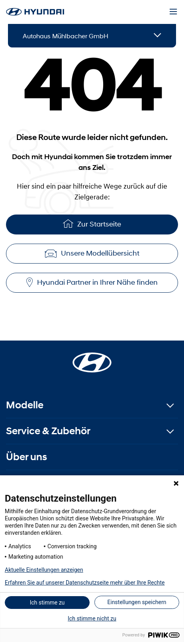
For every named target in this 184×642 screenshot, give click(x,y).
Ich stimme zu (47, 602)
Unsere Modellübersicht (92, 253)
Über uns (26, 457)
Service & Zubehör (48, 431)
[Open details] (157, 35)
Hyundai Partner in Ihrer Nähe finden (92, 283)
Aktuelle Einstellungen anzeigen (44, 570)
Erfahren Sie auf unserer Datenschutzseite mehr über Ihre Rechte (84, 582)
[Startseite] (92, 357)
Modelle (24, 405)
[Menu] (173, 12)
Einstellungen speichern (137, 602)
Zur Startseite (92, 223)
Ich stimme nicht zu (92, 618)
